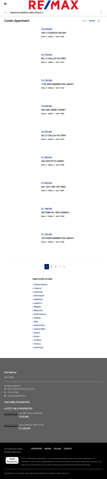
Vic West (37, 340)
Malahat (37, 307)
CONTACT (68, 449)
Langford (38, 303)
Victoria (37, 344)
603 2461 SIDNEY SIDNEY (53, 110)
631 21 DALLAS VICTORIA (53, 135)
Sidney (37, 333)
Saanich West (39, 329)
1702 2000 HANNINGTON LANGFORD (58, 84)
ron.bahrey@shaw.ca (16, 396)
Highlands (38, 299)
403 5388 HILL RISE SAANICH (55, 212)
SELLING (57, 449)
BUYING (48, 449)
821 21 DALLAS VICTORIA (53, 58)
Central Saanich (40, 284)
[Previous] (42, 266)
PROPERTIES (36, 449)
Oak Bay (37, 318)
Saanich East (39, 325)
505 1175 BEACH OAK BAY (53, 33)
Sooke (36, 336)
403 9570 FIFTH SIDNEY (52, 161)
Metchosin (38, 310)
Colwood (38, 288)
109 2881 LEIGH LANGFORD (31, 413)
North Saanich (40, 314)
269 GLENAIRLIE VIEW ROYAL (31, 425)
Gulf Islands (39, 296)
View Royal (38, 347)
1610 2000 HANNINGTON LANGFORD (58, 238)
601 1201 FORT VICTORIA (53, 187)
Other (36, 322)
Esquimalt (38, 292)
